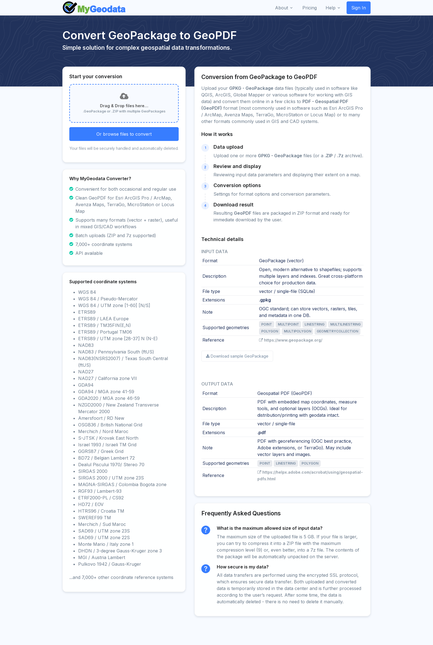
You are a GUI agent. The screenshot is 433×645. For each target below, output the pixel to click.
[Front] (94, 8)
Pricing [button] (309, 8)
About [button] (281, 8)
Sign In (358, 8)
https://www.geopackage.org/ (290, 340)
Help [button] (331, 8)
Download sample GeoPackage (237, 356)
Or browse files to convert (124, 134)
